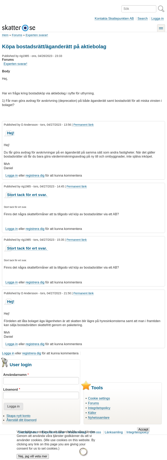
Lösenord (10, 389)
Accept (143, 432)
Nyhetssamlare (99, 417)
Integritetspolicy (99, 408)
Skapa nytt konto (18, 416)
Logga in (157, 18)
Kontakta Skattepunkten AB (114, 18)
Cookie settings (99, 398)
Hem (5, 35)
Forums (17, 35)
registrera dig (35, 175)
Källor (92, 413)
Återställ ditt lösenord (21, 420)
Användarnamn (15, 374)
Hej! (10, 133)
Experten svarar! (37, 35)
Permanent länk (83, 124)
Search (142, 18)
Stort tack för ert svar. (27, 195)
